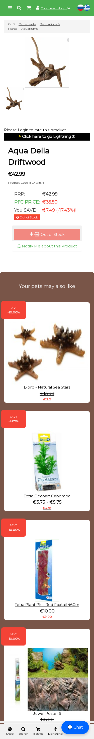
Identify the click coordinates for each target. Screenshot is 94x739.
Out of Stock (47, 234)
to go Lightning (46, 136)
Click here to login (55, 8)
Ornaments (27, 24)
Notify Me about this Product (47, 246)
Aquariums (29, 28)
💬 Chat (75, 727)
